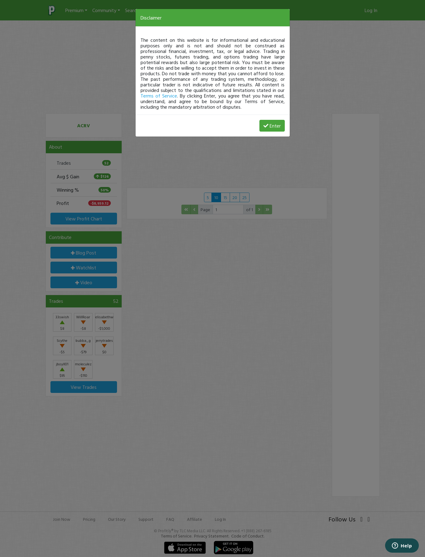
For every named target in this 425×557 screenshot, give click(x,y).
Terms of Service (159, 95)
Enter (272, 125)
